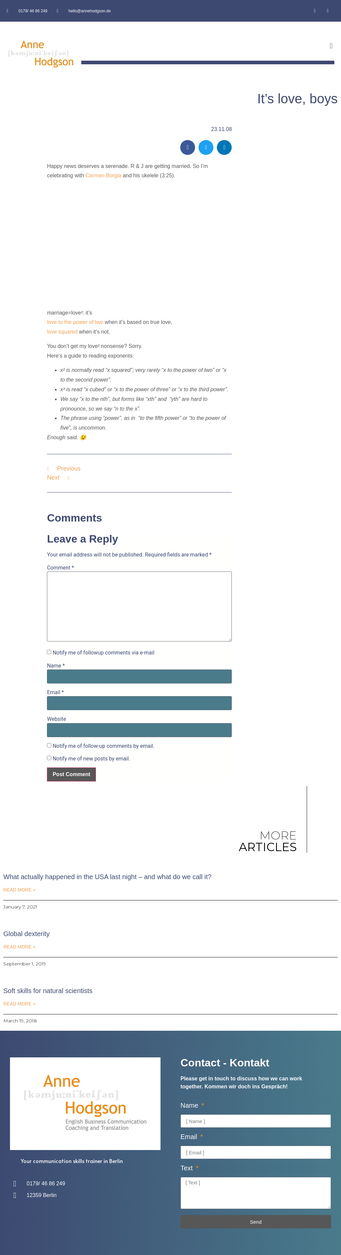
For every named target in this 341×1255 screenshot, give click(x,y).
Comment (60, 568)
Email (55, 692)
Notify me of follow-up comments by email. (104, 746)
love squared (62, 332)
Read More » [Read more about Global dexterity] (19, 946)
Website (56, 719)
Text (187, 1168)
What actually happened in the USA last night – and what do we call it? (107, 876)
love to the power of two (75, 322)
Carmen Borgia (104, 175)
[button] (331, 46)
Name (56, 665)
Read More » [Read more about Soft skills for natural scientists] (19, 1003)
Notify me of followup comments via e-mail (103, 652)
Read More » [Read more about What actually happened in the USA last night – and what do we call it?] (19, 889)
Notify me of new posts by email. (91, 758)
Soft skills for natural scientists (48, 990)
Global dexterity (26, 933)
